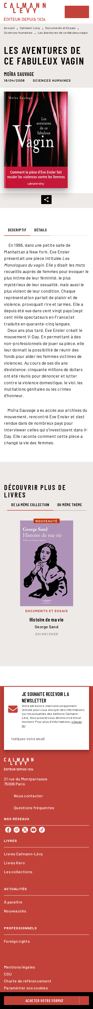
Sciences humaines (18, 32)
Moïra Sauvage (19, 74)
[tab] (17, 230)
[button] (52, 80)
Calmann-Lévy (30, 28)
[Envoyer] (79, 739)
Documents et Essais (60, 28)
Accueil (9, 28)
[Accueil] (25, 12)
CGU (8, 974)
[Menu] (77, 12)
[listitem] (8, 830)
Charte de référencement (27, 980)
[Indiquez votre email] (40, 739)
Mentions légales (19, 967)
